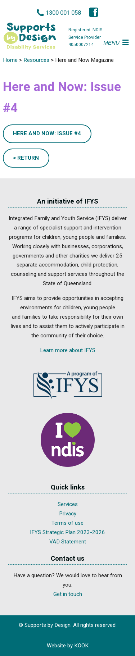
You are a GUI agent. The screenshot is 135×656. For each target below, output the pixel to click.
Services (68, 504)
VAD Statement (67, 541)
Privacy (67, 513)
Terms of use (67, 523)
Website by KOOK (68, 645)
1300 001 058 (63, 12)
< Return (26, 158)
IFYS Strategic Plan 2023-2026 (67, 532)
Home (10, 60)
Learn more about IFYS (67, 350)
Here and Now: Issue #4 (47, 133)
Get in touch (67, 594)
